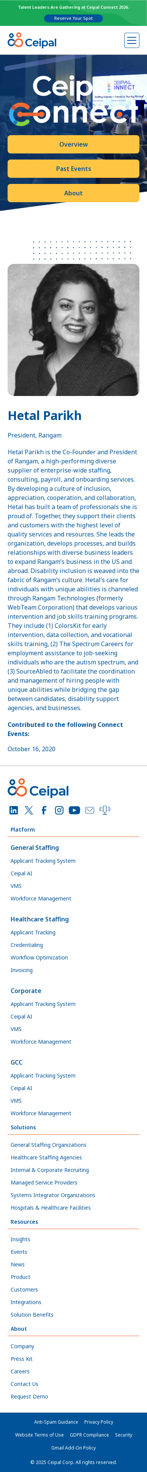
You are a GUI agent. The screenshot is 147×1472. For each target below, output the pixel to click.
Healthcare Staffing (40, 919)
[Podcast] (105, 810)
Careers (20, 1371)
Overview (73, 144)
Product (20, 1276)
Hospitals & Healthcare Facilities (51, 1207)
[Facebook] (44, 810)
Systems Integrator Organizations (53, 1195)
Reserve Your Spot (73, 18)
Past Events (73, 168)
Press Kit (22, 1358)
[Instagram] (59, 810)
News (18, 1264)
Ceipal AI (21, 873)
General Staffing (35, 847)
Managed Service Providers (44, 1182)
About (73, 193)
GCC (16, 1062)
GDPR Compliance (89, 1435)
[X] (29, 810)
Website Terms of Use (39, 1435)
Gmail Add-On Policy (73, 1448)
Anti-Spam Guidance (56, 1422)
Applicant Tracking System (43, 860)
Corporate (26, 991)
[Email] (90, 810)
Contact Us (24, 1383)
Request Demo (29, 1396)
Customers (24, 1289)
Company (22, 1346)
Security (123, 1435)
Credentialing (27, 944)
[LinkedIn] (14, 810)
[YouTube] (74, 810)
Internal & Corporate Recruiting (50, 1169)
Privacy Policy (98, 1422)
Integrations (26, 1302)
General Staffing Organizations (49, 1144)
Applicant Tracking (33, 932)
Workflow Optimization (39, 957)
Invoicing (22, 970)
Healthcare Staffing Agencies (46, 1157)
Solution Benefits (32, 1314)
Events (19, 1251)
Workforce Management (41, 898)
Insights (20, 1239)
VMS (16, 885)
